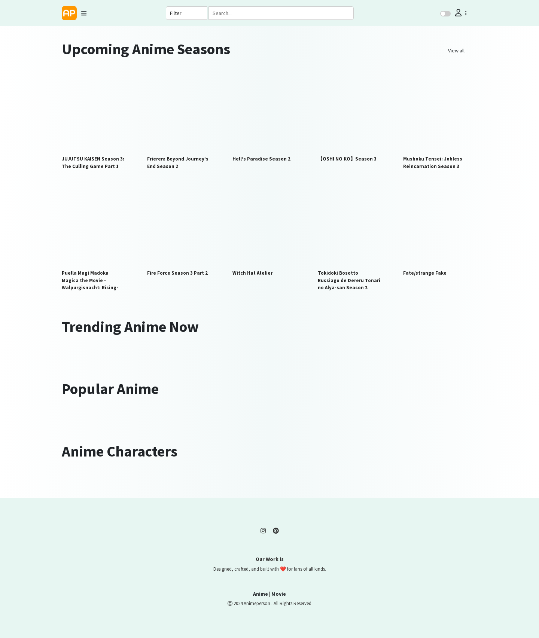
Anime (260, 593)
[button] (460, 13)
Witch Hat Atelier (252, 273)
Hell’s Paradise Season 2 (261, 159)
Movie (278, 593)
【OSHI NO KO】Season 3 (347, 159)
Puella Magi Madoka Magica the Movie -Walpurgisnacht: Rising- (90, 280)
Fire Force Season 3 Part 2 (177, 273)
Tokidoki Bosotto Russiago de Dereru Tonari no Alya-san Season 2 (349, 280)
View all (456, 50)
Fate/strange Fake (425, 273)
